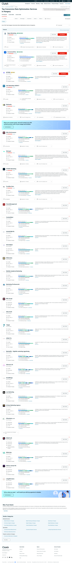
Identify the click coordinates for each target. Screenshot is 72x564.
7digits (8, 325)
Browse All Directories (41, 549)
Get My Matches (8, 127)
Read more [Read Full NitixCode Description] (36, 458)
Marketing (38, 3)
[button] (16, 19)
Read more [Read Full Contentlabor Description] (36, 223)
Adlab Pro (9, 338)
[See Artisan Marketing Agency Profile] (4, 405)
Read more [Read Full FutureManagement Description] (36, 210)
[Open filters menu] (47, 19)
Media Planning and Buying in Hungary (33, 520)
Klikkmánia (9, 258)
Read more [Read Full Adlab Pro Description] (36, 344)
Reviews (40, 18)
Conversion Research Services (31, 529)
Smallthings (9, 377)
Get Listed (56, 549)
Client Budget (22, 18)
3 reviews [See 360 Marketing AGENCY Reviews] (13, 87)
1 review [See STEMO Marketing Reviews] (13, 170)
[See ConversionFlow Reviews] (11, 53)
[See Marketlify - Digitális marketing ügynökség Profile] (4, 352)
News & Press (22, 553)
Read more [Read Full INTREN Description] (36, 78)
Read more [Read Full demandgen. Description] (36, 250)
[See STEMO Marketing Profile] (4, 169)
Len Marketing (10, 392)
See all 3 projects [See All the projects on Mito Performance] (37, 140)
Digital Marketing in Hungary (53, 523)
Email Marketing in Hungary (53, 525)
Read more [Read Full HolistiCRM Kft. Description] (36, 237)
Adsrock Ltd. (9, 364)
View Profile (54, 34)
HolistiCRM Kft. (10, 231)
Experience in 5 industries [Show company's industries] (42, 65)
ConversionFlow (11, 52)
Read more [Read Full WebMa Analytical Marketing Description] (36, 277)
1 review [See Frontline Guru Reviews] (13, 188)
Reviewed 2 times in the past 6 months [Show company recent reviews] (10, 65)
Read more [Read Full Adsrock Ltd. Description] (36, 370)
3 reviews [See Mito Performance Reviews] (13, 134)
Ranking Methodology (23, 555)
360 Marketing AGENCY (12, 85)
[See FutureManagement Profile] (4, 204)
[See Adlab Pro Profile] (4, 338)
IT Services (33, 3)
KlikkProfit (9, 438)
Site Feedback (4, 552)
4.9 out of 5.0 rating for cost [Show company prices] (58, 65)
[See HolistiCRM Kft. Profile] (4, 232)
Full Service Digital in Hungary (9, 523)
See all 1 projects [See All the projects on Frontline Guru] (37, 194)
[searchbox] (8, 19)
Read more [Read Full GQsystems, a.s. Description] (36, 424)
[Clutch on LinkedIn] (11, 557)
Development (27, 3)
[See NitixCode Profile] (4, 453)
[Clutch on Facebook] (3, 557)
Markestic (9, 104)
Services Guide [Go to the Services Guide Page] (18, 14)
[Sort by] (64, 25)
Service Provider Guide (58, 555)
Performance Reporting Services (9, 531)
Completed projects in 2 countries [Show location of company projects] (60, 117)
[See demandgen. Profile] (4, 245)
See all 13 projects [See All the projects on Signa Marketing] (39, 42)
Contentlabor (9, 217)
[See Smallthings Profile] (4, 378)
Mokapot (8, 151)
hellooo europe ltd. (11, 465)
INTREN (8, 72)
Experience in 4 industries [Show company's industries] (8, 117)
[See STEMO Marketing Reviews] (10, 170)
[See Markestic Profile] (4, 105)
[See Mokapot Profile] (4, 151)
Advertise (55, 553)
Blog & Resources (40, 553)
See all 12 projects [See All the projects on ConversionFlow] (39, 61)
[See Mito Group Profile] (4, 299)
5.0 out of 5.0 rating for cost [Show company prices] (59, 99)
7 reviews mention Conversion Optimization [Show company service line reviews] (27, 65)
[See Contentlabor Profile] (4, 217)
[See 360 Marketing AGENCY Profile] (4, 86)
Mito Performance (11, 132)
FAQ (20, 557)
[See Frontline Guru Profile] (4, 187)
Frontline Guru (10, 186)
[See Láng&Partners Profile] (4, 479)
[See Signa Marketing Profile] (5, 33)
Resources (61, 3)
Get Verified (56, 551)
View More (6, 539)
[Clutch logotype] (5, 547)
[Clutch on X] (5, 557)
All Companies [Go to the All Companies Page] (4, 14)
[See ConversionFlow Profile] (5, 52)
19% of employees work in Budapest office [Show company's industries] (10, 433)
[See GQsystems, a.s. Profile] (4, 419)
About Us (21, 549)
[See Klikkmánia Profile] (4, 258)
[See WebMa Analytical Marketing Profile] (4, 271)
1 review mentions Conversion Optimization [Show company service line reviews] (26, 99)
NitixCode (9, 452)
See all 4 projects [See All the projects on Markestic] (37, 112)
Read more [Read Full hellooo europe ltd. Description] (36, 471)
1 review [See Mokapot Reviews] (13, 152)
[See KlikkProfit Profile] (4, 438)
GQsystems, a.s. (10, 418)
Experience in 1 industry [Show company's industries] (41, 99)
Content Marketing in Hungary (31, 525)
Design (42, 3)
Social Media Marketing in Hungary (10, 525)
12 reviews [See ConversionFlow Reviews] (15, 53)
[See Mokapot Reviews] (10, 152)
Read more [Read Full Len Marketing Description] (36, 398)
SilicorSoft (9, 311)
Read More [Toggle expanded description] (6, 510)
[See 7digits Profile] (4, 325)
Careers (21, 551)
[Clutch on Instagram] (7, 557)
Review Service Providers (41, 551)
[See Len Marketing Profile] (4, 392)
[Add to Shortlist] (68, 32)
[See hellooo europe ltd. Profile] (4, 466)
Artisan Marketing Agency (13, 405)
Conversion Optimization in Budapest (10, 536)
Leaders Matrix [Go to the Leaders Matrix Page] (11, 14)
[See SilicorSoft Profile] (4, 312)
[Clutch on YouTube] (9, 557)
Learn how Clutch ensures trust (60, 9)
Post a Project (67, 3)
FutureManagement (11, 204)
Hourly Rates (29, 18)
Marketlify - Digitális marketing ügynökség (17, 351)
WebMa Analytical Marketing (14, 271)
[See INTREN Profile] (4, 73)
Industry (35, 18)
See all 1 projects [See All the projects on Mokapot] (37, 159)
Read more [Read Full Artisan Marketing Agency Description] (36, 411)
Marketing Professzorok (12, 284)
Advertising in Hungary (52, 520)
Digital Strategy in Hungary (31, 523)
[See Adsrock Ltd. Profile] (4, 365)
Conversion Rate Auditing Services (10, 529)
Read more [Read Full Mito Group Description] (36, 304)
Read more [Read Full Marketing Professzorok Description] (36, 290)
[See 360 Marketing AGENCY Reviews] (10, 87)
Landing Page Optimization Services (54, 529)
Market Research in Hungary (9, 520)
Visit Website (62, 34)
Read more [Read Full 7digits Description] (36, 331)
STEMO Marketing (11, 168)
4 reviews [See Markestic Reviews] (13, 106)
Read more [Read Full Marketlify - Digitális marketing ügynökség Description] (36, 357)
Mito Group (9, 298)
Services (16, 18)
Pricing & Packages (55, 3)
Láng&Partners (10, 479)
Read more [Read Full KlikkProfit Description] (36, 444)
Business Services (47, 3)
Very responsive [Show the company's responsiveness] (40, 117)
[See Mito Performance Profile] (4, 133)
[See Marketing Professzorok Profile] (4, 285)
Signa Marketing (11, 33)
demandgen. (9, 244)
